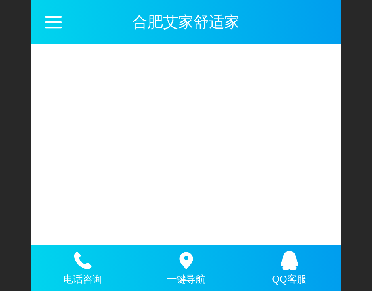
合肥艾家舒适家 (186, 21)
